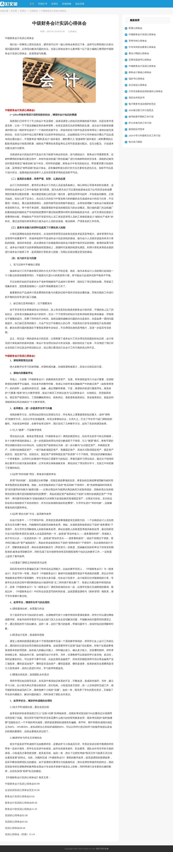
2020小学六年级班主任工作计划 (144, 135)
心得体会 (33, 11)
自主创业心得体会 (138, 85)
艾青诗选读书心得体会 (140, 60)
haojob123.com (89, 848)
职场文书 (42, 4)
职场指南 (66, 4)
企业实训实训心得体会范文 (19, 790)
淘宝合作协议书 (136, 97)
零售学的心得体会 (138, 41)
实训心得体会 (12, 828)
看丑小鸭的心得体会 (139, 53)
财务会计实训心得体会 (17, 796)
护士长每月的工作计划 (140, 123)
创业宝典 (79, 4)
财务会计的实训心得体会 (18, 809)
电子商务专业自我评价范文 (142, 104)
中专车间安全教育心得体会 (142, 47)
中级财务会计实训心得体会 (19, 783)
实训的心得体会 (13, 815)
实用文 (54, 4)
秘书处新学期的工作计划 (141, 116)
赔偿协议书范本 (136, 129)
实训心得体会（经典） (17, 834)
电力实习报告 (135, 142)
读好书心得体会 (136, 78)
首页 (32, 4)
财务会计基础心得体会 (140, 72)
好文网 (14, 11)
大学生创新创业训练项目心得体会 (146, 91)
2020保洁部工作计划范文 (141, 110)
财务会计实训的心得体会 (18, 802)
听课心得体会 (135, 28)
